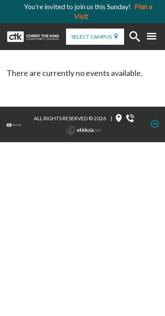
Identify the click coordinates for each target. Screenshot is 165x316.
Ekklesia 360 (84, 130)
